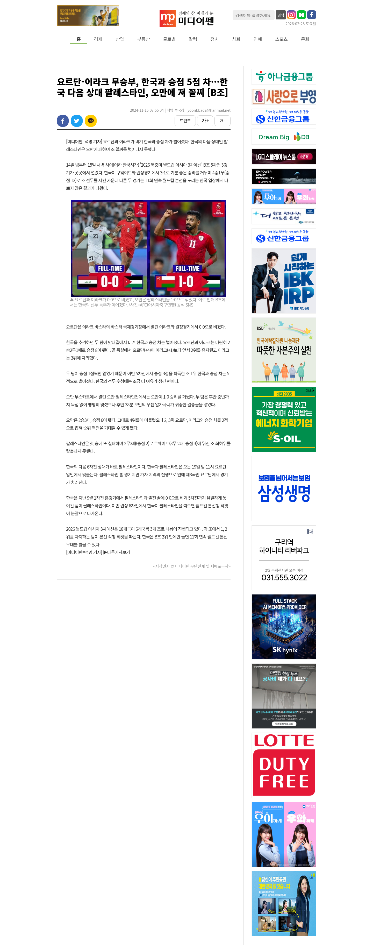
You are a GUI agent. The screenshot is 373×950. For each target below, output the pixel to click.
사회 (236, 39)
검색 (280, 15)
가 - (222, 120)
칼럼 (193, 39)
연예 (258, 39)
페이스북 (63, 121)
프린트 (185, 120)
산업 (120, 39)
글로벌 (169, 39)
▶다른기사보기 (116, 552)
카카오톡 (91, 121)
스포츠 (281, 39)
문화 (305, 39)
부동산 (143, 39)
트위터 (77, 121)
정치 (214, 39)
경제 (98, 39)
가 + (205, 120)
